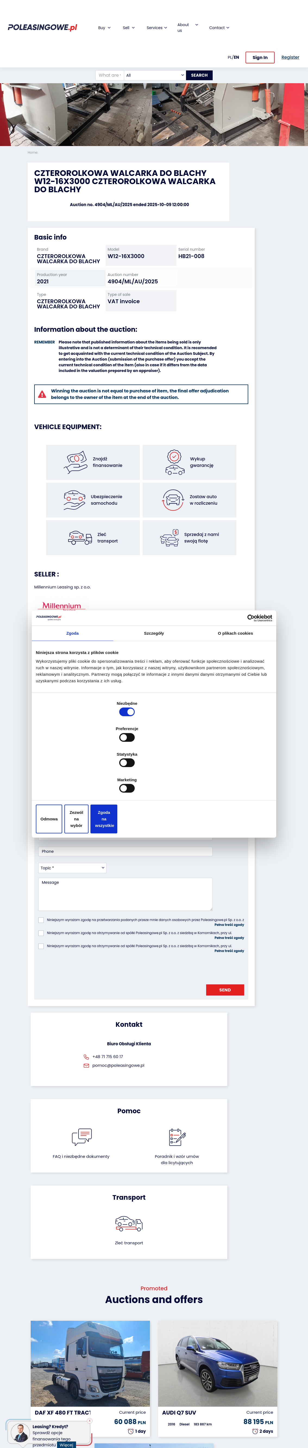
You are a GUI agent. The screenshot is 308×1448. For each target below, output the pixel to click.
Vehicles (35, 1343)
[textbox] (149, 44)
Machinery (38, 1403)
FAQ (162, 1410)
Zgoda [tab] (72, 679)
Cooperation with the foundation (170, 1363)
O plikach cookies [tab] (235, 679)
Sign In (260, 27)
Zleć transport (241, 945)
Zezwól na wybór (154, 780)
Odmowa (74, 780)
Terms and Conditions (168, 1420)
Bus (31, 1358)
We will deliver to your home (128, 1381)
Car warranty (127, 1351)
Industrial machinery (38, 1368)
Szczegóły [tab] (154, 679)
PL (230, 26)
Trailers (34, 1351)
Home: (33, 152)
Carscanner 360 (130, 1390)
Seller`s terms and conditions (69, 581)
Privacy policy (171, 1430)
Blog (162, 1351)
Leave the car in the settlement (86, 1359)
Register (165, 1403)
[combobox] (149, 44)
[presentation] (79, 842)
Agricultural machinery (39, 1381)
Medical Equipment (38, 1393)
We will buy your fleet (86, 1346)
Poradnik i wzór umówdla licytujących (172, 954)
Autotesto (124, 1405)
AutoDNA (123, 1398)
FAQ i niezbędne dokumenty (135, 951)
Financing (124, 1343)
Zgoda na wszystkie (233, 780)
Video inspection (124, 1368)
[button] (302, 73)
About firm (168, 1343)
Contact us (168, 1395)
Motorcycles (39, 1410)
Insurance (124, 1358)
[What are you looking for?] (104, 44)
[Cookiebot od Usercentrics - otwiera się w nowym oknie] (248, 663)
